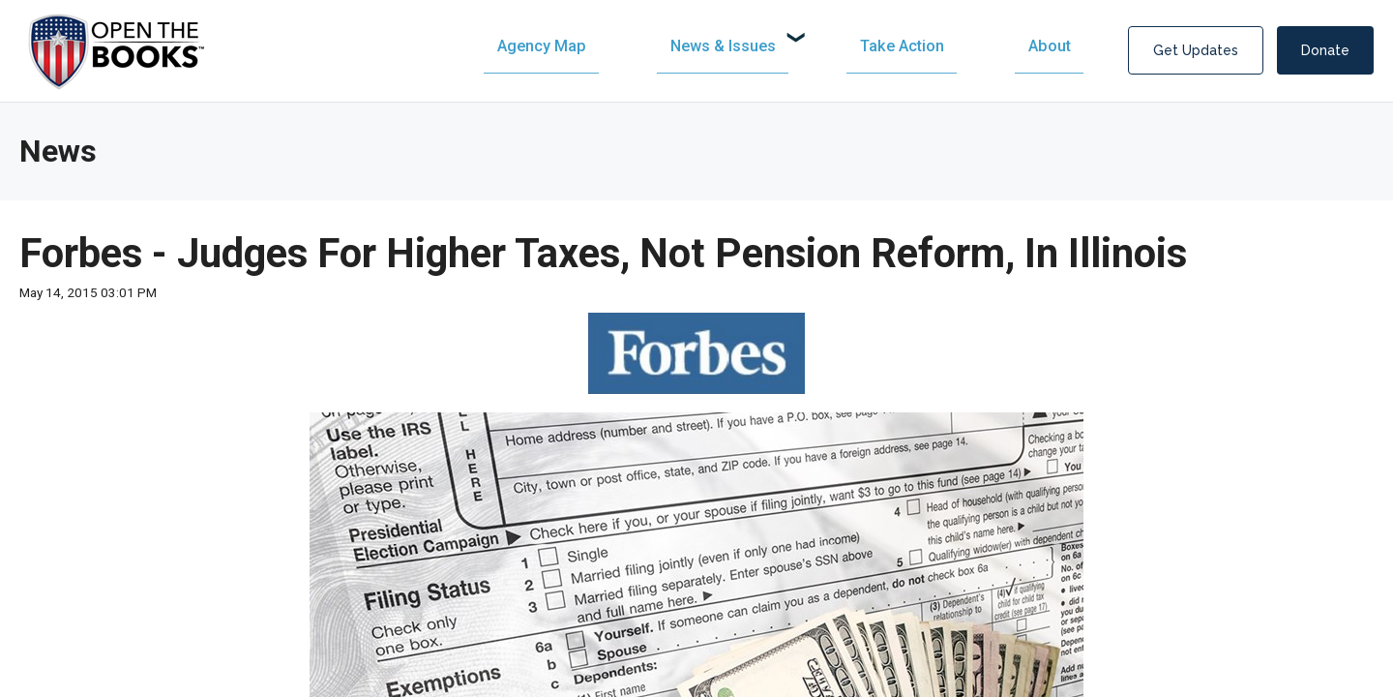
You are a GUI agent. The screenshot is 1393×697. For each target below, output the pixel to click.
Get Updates (1195, 50)
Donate (1325, 50)
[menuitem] (744, 46)
